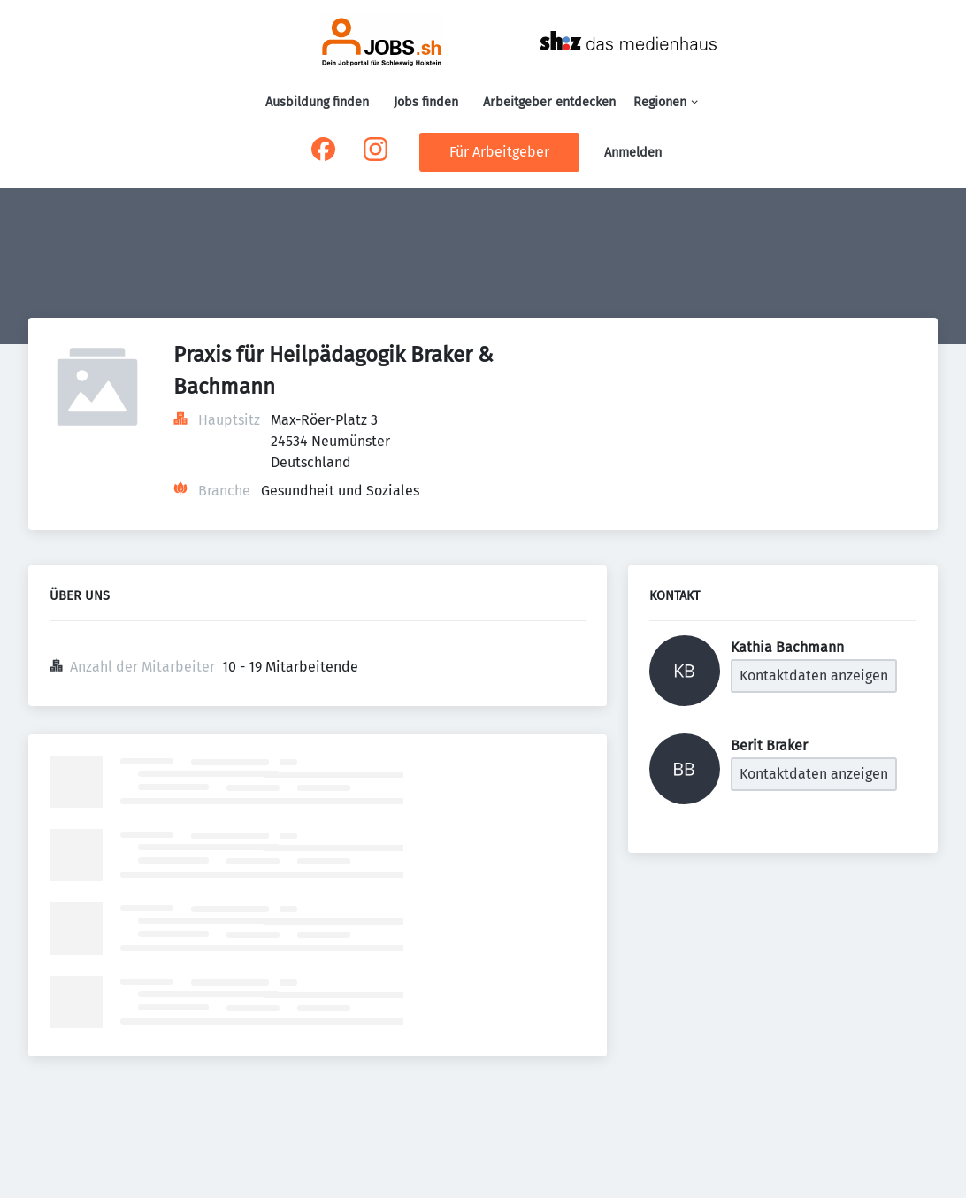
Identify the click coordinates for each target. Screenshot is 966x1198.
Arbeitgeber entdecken (549, 102)
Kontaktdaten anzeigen (814, 675)
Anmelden (633, 152)
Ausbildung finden (317, 102)
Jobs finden (426, 102)
